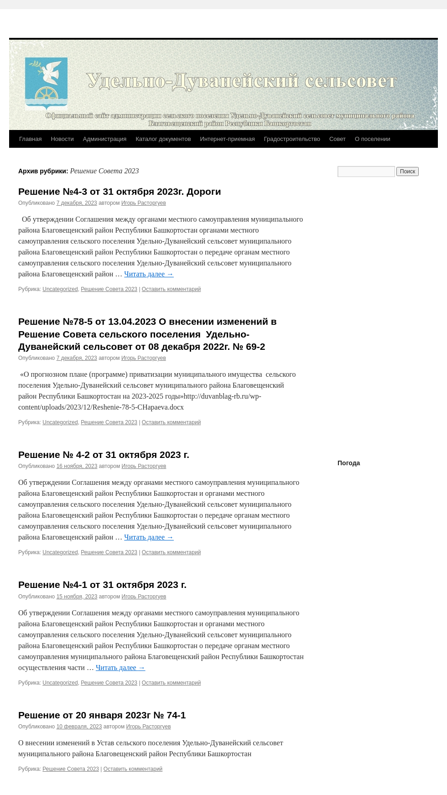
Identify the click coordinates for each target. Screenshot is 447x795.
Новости (62, 138)
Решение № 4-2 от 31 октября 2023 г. (103, 454)
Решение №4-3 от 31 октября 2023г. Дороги (119, 191)
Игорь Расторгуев (143, 203)
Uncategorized (60, 289)
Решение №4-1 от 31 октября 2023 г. (102, 584)
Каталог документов (163, 138)
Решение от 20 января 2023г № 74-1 (102, 715)
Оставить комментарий (171, 289)
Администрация (105, 138)
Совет (337, 138)
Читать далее (149, 274)
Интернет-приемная (227, 138)
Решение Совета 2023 (109, 289)
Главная (30, 138)
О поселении (372, 138)
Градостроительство (292, 138)
